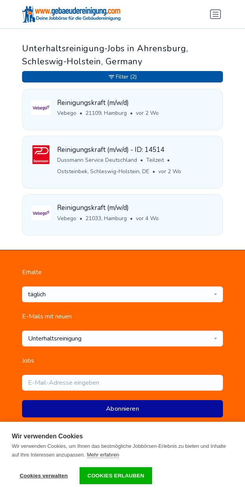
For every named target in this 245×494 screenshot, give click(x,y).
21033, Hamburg (106, 218)
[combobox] (122, 294)
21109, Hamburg (106, 113)
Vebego (66, 113)
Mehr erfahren (103, 455)
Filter (123, 77)
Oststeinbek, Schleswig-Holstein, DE (103, 171)
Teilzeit (155, 160)
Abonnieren (122, 408)
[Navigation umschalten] (215, 14)
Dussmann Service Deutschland (97, 160)
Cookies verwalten (44, 476)
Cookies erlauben (115, 476)
